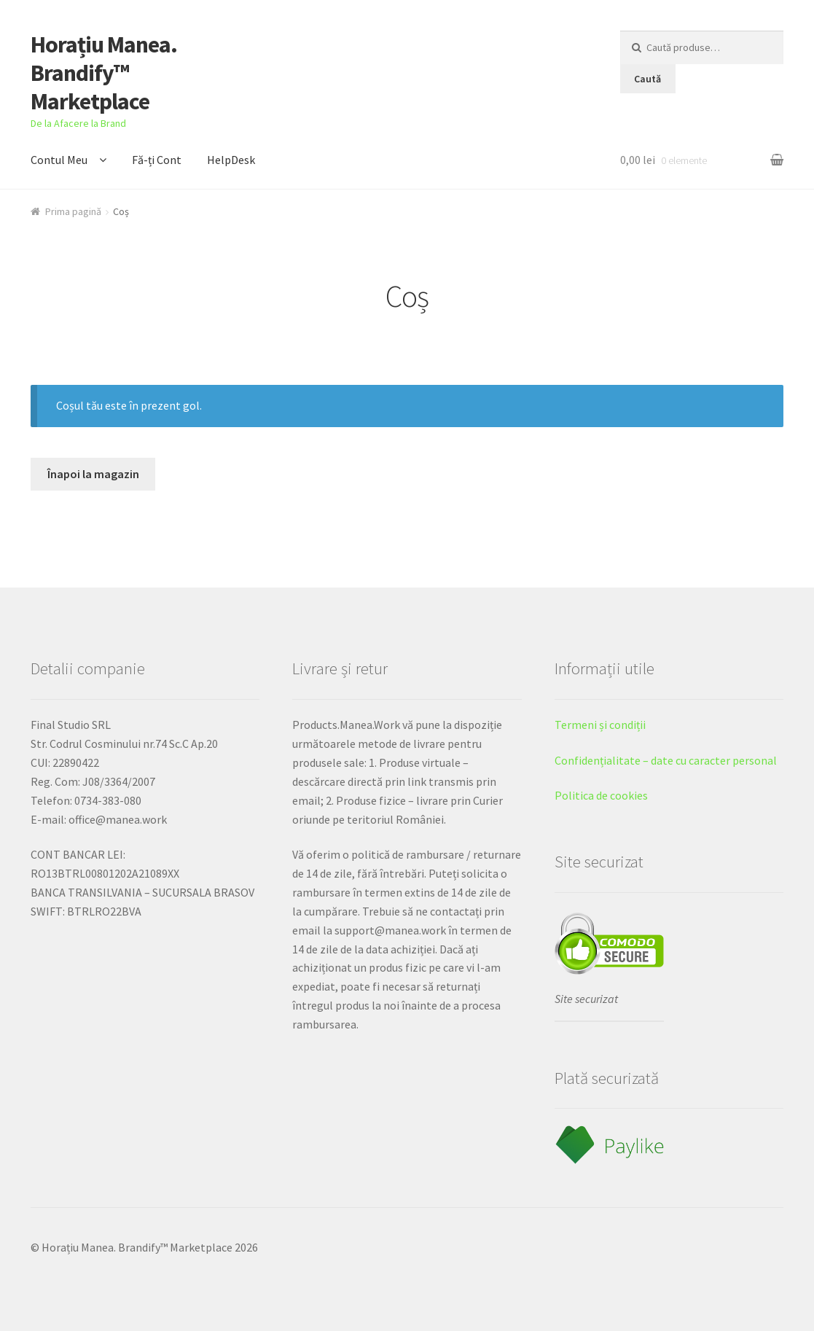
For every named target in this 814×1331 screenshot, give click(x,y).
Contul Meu (59, 159)
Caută (647, 78)
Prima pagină (73, 211)
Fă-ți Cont (156, 159)
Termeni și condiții (600, 724)
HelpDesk (231, 159)
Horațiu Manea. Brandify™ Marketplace (104, 73)
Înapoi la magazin (93, 474)
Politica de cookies (601, 795)
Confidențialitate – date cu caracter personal (666, 760)
